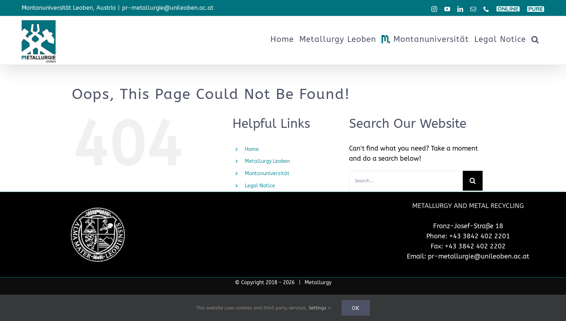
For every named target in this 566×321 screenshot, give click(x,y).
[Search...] (406, 181)
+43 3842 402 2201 (479, 236)
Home (252, 149)
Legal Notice (260, 186)
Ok (356, 307)
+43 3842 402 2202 (475, 246)
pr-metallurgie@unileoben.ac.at (167, 7)
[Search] (473, 181)
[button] (535, 39)
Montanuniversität (267, 173)
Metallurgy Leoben (267, 161)
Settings (320, 308)
